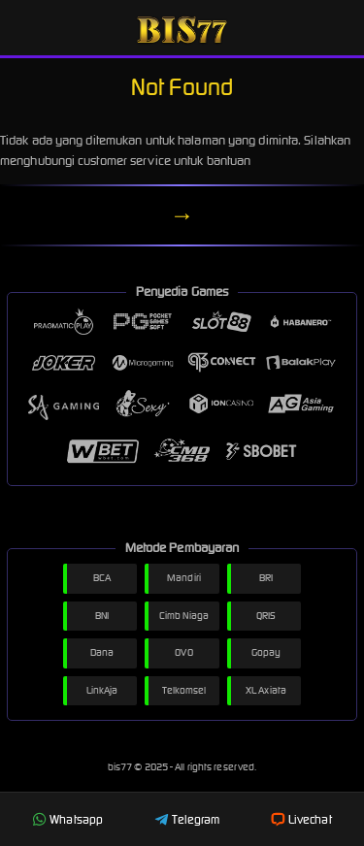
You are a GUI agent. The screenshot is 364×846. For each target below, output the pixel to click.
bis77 (121, 767)
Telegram (187, 819)
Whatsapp (67, 819)
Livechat (301, 819)
